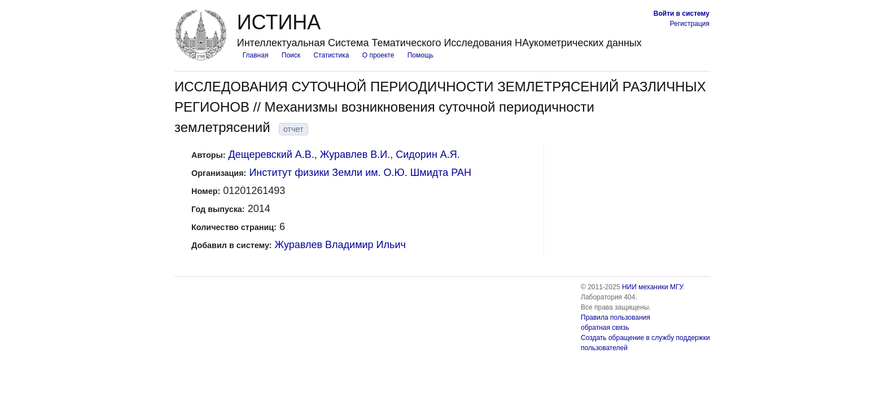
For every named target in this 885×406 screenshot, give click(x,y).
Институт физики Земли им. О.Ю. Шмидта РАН (360, 172)
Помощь (420, 55)
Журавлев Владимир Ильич (340, 244)
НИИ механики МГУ (652, 287)
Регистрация (689, 24)
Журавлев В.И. (355, 154)
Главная (256, 55)
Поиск (291, 55)
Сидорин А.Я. (428, 154)
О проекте (378, 55)
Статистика (331, 55)
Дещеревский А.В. (271, 154)
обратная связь (605, 328)
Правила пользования (615, 317)
